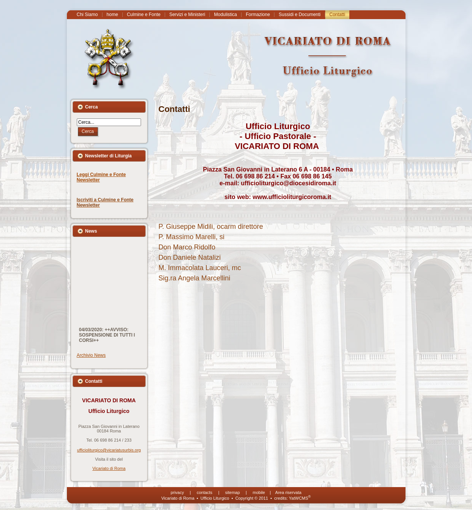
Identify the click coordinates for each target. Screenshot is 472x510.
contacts (204, 492)
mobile (259, 492)
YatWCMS (300, 498)
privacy (177, 492)
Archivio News (91, 355)
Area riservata (288, 492)
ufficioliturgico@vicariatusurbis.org (109, 450)
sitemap (232, 492)
